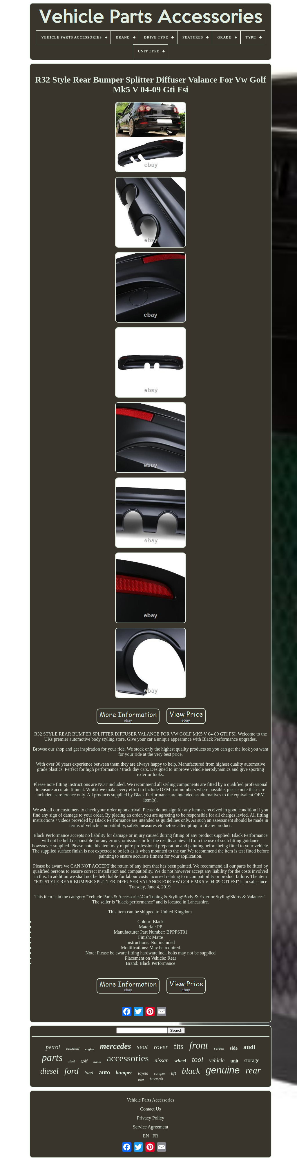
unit (235, 1060)
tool (197, 1059)
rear (253, 1070)
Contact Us (150, 1108)
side (234, 1048)
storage (251, 1060)
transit (97, 1062)
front (198, 1045)
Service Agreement (150, 1126)
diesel (49, 1071)
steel (71, 1061)
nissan (162, 1060)
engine (89, 1049)
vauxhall (72, 1048)
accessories (128, 1058)
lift (173, 1073)
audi (249, 1047)
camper (159, 1073)
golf (84, 1061)
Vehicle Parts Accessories (150, 1099)
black (191, 1070)
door (141, 1079)
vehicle (217, 1060)
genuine (223, 1070)
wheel (180, 1060)
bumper (124, 1072)
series (219, 1048)
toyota (143, 1073)
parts (52, 1057)
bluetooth (156, 1079)
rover (161, 1047)
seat (142, 1047)
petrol (53, 1047)
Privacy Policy (150, 1117)
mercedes (115, 1046)
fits (178, 1046)
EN (146, 1135)
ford (71, 1070)
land (88, 1072)
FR (155, 1135)
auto (104, 1072)
